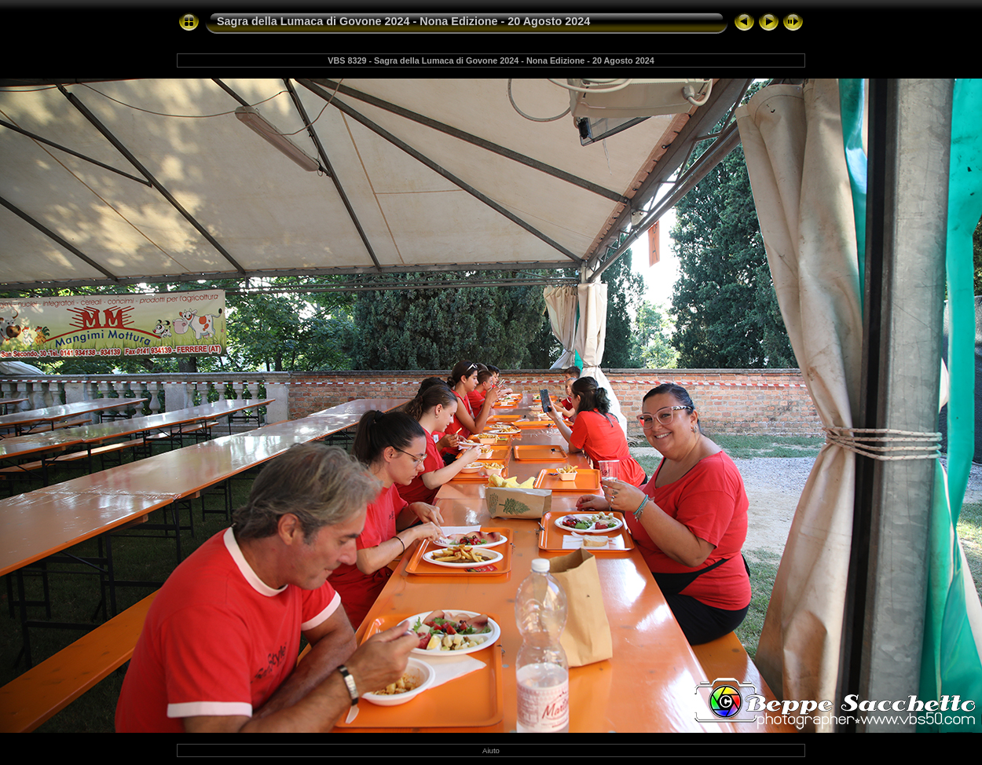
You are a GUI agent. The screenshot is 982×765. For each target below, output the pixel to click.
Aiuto (491, 750)
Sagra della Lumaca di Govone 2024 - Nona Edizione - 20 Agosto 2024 (403, 21)
